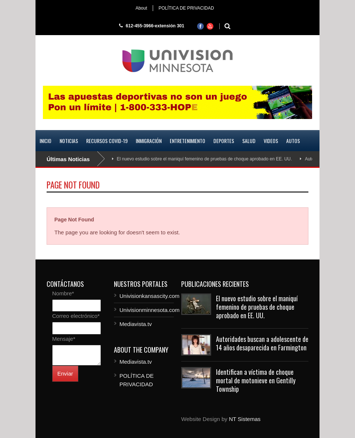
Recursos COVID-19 (107, 141)
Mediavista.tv (135, 324)
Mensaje (63, 339)
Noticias (69, 141)
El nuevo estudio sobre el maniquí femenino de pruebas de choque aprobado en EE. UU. (204, 159)
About (141, 8)
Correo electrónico (75, 316)
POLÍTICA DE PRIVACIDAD (186, 8)
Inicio (45, 141)
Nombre (63, 293)
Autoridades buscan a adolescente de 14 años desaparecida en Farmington (262, 343)
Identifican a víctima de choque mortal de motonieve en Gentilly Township (255, 380)
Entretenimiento (187, 141)
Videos (271, 141)
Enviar (65, 373)
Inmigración (149, 141)
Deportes (223, 141)
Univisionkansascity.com (149, 296)
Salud (249, 141)
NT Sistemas (245, 419)
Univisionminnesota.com (149, 310)
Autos (293, 141)
